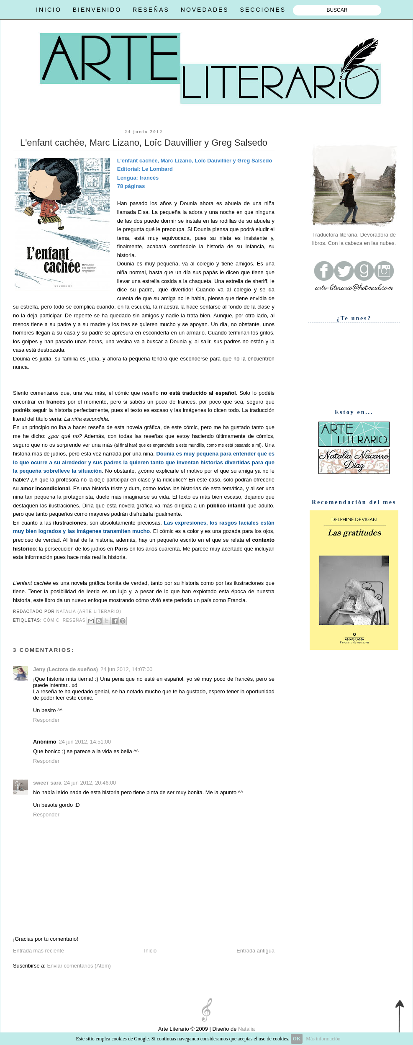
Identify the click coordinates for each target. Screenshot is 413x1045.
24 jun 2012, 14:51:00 (85, 742)
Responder (46, 720)
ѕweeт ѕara (47, 783)
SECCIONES (263, 9)
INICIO (49, 9)
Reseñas (74, 620)
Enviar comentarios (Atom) (78, 966)
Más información (323, 1039)
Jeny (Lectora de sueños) (65, 669)
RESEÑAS (151, 9)
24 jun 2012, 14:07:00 (126, 669)
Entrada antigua (255, 950)
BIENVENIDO (97, 9)
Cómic (51, 620)
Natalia (245, 1029)
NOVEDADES (205, 9)
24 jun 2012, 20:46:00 (90, 783)
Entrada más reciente (38, 950)
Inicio (150, 950)
